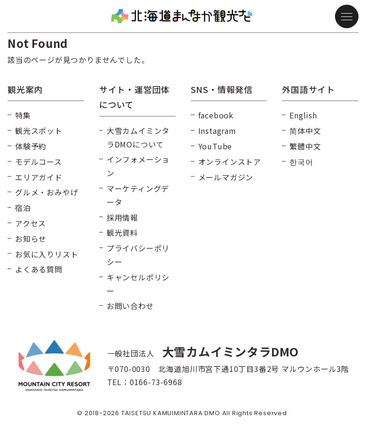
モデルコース (38, 161)
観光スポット (38, 130)
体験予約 (31, 146)
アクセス (30, 223)
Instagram (217, 130)
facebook (216, 115)
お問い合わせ (130, 305)
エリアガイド (38, 177)
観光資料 (122, 232)
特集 (23, 115)
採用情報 (122, 217)
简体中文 (305, 130)
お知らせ (31, 238)
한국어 (301, 161)
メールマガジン (226, 177)
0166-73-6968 (156, 381)
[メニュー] (346, 16)
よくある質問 (38, 269)
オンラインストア (229, 161)
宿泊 (23, 207)
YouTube (215, 146)
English (303, 115)
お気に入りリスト (46, 254)
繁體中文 (305, 146)
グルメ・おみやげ (46, 192)
